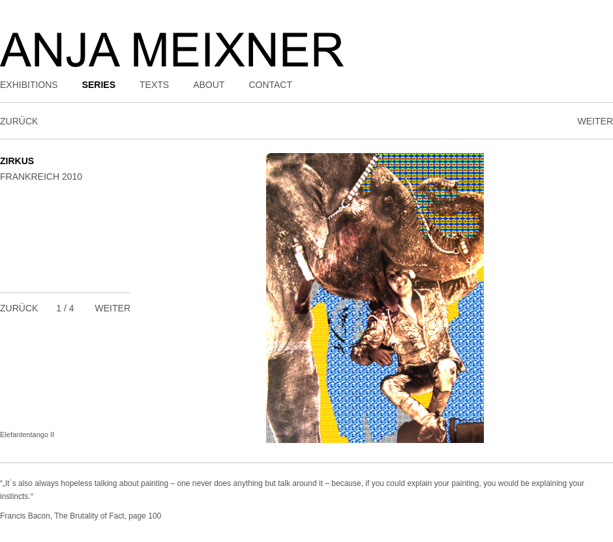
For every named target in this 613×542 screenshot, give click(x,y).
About (208, 84)
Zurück (19, 121)
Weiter (595, 121)
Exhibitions (29, 84)
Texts (154, 84)
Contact (270, 84)
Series (98, 84)
